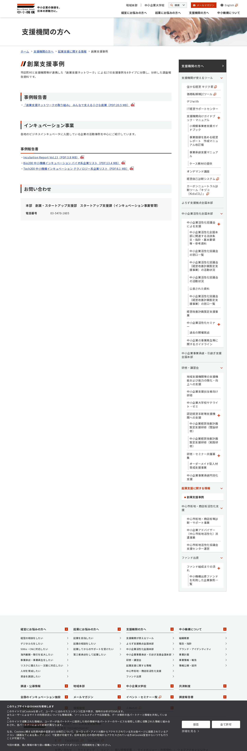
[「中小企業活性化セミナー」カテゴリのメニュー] (219, 306)
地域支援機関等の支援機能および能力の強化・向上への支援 (202, 361)
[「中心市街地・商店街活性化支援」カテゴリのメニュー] (221, 489)
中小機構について (228, 12)
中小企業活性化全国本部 (197, 195)
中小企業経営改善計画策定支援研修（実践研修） (204, 423)
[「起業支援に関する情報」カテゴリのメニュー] (221, 469)
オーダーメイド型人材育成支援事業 (204, 447)
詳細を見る (189, 731)
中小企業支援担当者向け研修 (202, 374)
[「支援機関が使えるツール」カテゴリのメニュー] (221, 59)
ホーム (25, 32)
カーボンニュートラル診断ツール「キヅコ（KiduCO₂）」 (202, 171)
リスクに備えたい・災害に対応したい (42, 646)
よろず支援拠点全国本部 (197, 184)
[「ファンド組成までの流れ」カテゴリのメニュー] (219, 550)
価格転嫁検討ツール (201, 75)
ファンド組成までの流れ (201, 549)
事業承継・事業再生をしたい (37, 641)
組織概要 (184, 619)
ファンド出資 (190, 539)
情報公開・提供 (188, 646)
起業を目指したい (83, 619)
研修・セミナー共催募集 (201, 437)
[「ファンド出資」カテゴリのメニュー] (221, 539)
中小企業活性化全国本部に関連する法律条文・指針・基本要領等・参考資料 (204, 219)
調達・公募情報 (44, 667)
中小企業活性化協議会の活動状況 (204, 260)
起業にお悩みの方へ (168, 12)
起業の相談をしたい (84, 624)
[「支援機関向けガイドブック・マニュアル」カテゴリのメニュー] (219, 99)
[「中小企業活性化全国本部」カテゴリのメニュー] (221, 195)
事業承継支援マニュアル (204, 135)
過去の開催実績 (199, 313)
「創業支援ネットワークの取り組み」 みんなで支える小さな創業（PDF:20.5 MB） (79, 86)
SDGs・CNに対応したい (34, 630)
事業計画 (184, 635)
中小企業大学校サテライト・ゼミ (202, 386)
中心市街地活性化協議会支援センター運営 (202, 528)
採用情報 (44, 689)
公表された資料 (199, 270)
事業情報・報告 (188, 641)
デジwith (193, 82)
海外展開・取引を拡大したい (37, 635)
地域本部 (132, 5)
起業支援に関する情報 (72, 32)
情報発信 (97, 689)
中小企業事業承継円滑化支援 (202, 458)
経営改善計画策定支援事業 (202, 294)
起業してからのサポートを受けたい (93, 630)
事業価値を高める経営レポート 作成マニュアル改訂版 (204, 122)
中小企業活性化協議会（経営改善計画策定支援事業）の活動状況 (204, 247)
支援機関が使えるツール (197, 59)
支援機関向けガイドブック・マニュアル (201, 99)
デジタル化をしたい (32, 624)
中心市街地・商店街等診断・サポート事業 (202, 502)
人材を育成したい (31, 652)
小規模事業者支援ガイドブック (204, 109)
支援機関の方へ (199, 12)
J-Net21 (150, 689)
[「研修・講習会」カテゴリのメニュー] (221, 349)
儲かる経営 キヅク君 (202, 68)
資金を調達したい (31, 657)
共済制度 (202, 667)
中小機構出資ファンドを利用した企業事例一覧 (204, 561)
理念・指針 (185, 624)
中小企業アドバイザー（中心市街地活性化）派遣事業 (202, 515)
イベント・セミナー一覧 (150, 678)
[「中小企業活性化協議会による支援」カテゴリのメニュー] (219, 205)
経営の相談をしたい (32, 619)
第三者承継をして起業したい (89, 635)
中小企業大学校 (154, 5)
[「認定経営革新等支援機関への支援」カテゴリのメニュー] (219, 397)
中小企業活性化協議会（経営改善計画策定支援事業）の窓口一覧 (204, 281)
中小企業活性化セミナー (201, 306)
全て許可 (226, 724)
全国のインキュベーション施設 (44, 678)
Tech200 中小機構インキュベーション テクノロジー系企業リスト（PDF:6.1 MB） (78, 150)
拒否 (196, 724)
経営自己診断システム (203, 160)
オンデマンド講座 (198, 152)
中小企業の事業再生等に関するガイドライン (202, 323)
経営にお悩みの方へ (134, 12)
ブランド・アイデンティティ (195, 630)
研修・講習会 (190, 349)
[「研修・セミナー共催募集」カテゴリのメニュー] (219, 437)
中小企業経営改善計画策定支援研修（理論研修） (204, 408)
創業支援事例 (195, 478)
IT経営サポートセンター (202, 90)
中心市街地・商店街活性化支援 (200, 489)
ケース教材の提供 (201, 145)
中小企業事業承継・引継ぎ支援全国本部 (202, 336)
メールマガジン (97, 678)
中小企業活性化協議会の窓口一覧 (204, 234)
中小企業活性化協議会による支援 (201, 205)
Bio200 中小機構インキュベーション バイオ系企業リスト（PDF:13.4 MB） (74, 144)
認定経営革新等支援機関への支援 (201, 397)
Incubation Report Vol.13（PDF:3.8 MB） (53, 138)
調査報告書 (202, 678)
